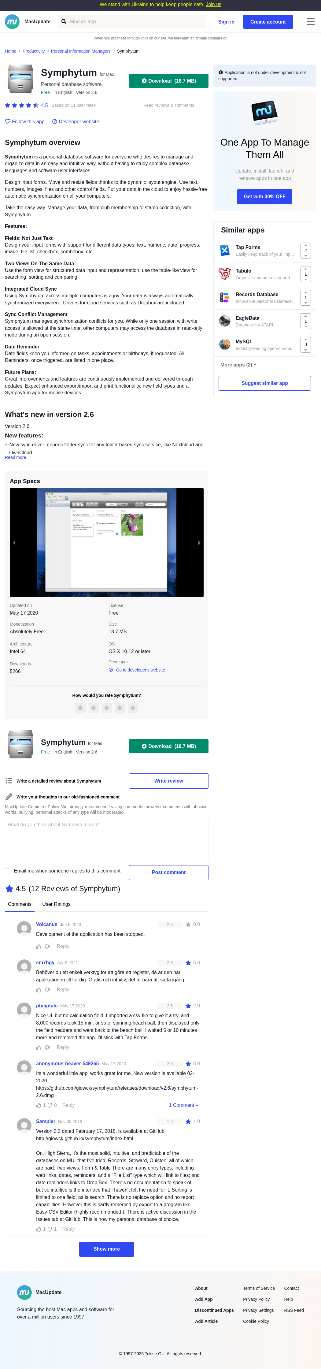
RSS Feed (294, 1310)
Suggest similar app (265, 383)
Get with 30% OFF (265, 196)
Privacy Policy (256, 1299)
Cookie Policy (256, 1321)
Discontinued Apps (214, 1310)
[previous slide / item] (14, 542)
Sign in (226, 22)
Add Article (206, 1321)
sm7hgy (45, 962)
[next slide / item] (199, 542)
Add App (204, 1299)
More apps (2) (236, 365)
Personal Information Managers (81, 51)
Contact (291, 1288)
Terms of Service (259, 1288)
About (201, 1288)
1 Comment (184, 1105)
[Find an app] (63, 21)
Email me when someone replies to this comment (67, 870)
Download (168, 80)
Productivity (34, 51)
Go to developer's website (137, 670)
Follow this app (25, 121)
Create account (268, 22)
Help (288, 1299)
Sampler (45, 1121)
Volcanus (46, 924)
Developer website (75, 121)
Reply (63, 946)
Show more (107, 1249)
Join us (213, 4)
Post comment (169, 872)
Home (10, 51)
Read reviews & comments (168, 105)
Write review (168, 781)
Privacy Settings (258, 1310)
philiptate (47, 1006)
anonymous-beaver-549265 (67, 1063)
